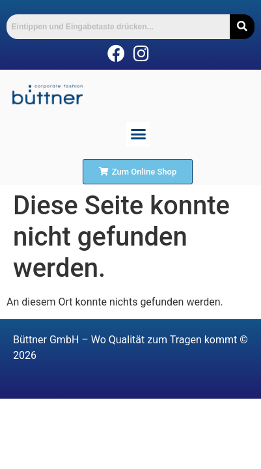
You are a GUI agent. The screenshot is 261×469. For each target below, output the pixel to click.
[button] (138, 134)
